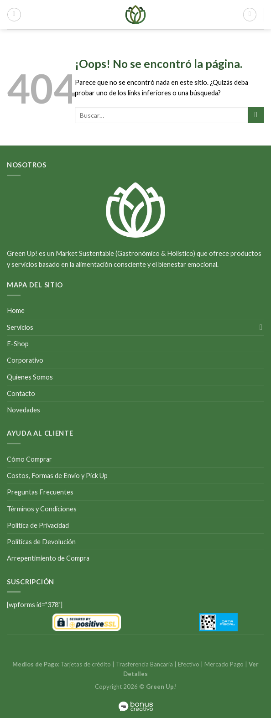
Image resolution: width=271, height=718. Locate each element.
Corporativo (25, 360)
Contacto (21, 393)
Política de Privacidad (38, 525)
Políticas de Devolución (41, 542)
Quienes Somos (30, 377)
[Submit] (256, 115)
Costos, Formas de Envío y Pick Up (57, 475)
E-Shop (18, 344)
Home (16, 310)
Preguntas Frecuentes (40, 492)
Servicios (20, 327)
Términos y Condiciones (42, 509)
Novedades (23, 410)
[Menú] (14, 14)
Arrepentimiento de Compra (48, 558)
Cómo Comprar (29, 459)
